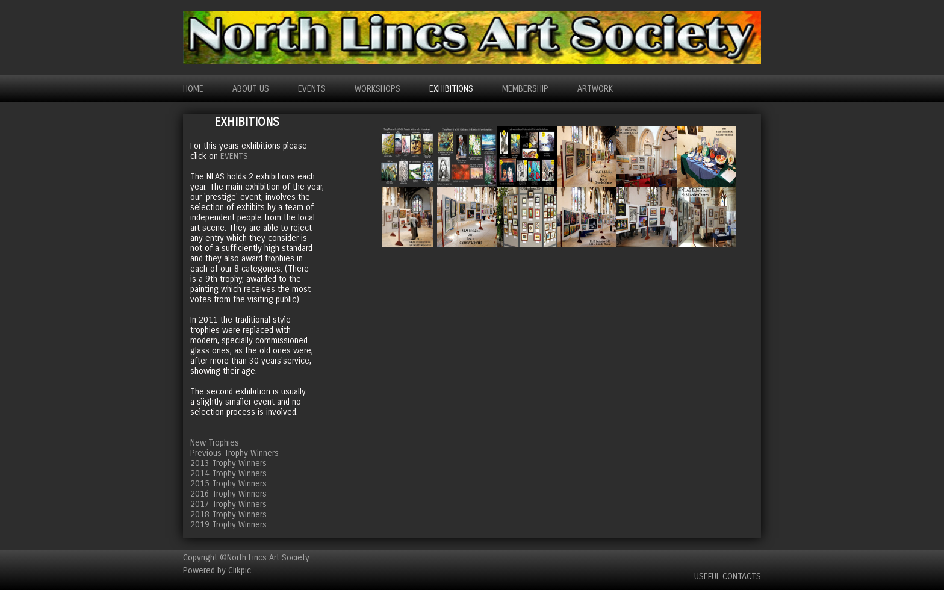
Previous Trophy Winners (234, 453)
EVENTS (312, 89)
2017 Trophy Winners (228, 504)
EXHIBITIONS (451, 89)
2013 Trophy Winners (228, 463)
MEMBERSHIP (525, 89)
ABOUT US (250, 89)
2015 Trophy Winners (228, 484)
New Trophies (214, 443)
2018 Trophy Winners (228, 514)
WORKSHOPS (377, 89)
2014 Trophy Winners (228, 473)
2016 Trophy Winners (228, 494)
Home (193, 89)
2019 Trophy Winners (228, 525)
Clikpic (239, 570)
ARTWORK (595, 89)
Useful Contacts (727, 576)
